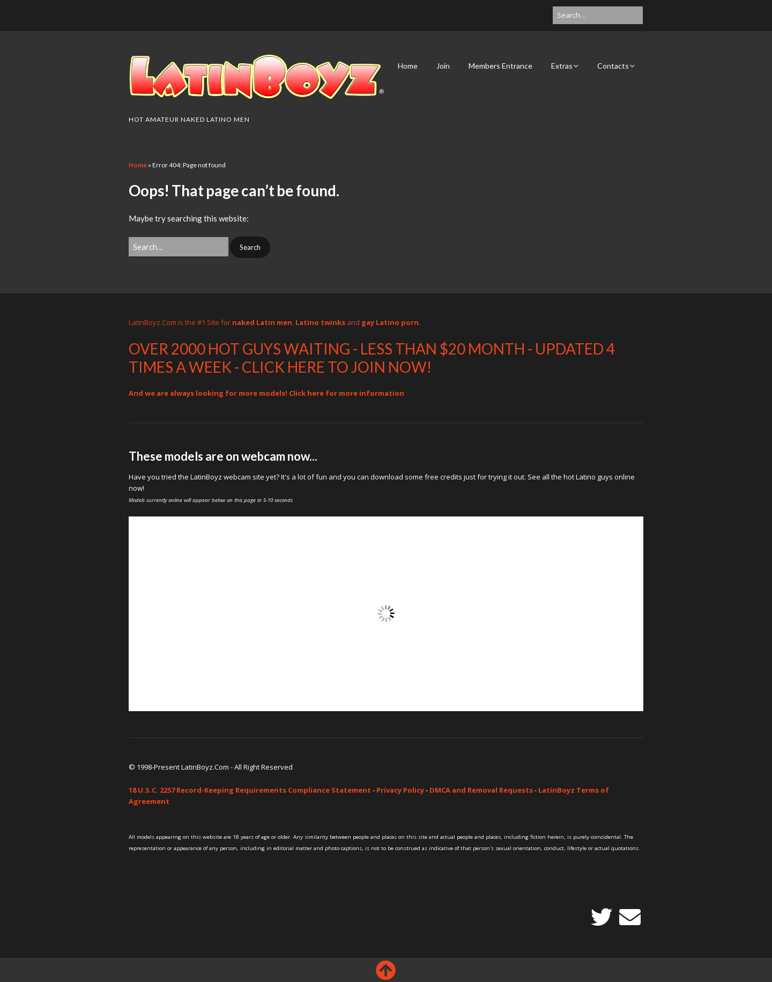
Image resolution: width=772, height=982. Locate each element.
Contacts (613, 65)
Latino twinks (320, 322)
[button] (250, 248)
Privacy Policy (400, 790)
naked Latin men (262, 322)
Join (443, 65)
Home (408, 65)
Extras (562, 65)
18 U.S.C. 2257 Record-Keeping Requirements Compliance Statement (250, 790)
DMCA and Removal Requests (481, 790)
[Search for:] (597, 15)
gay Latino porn (390, 322)
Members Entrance (500, 65)
